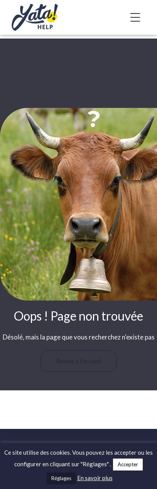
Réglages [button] (61, 478)
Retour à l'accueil (78, 361)
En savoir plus (95, 477)
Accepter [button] (128, 464)
